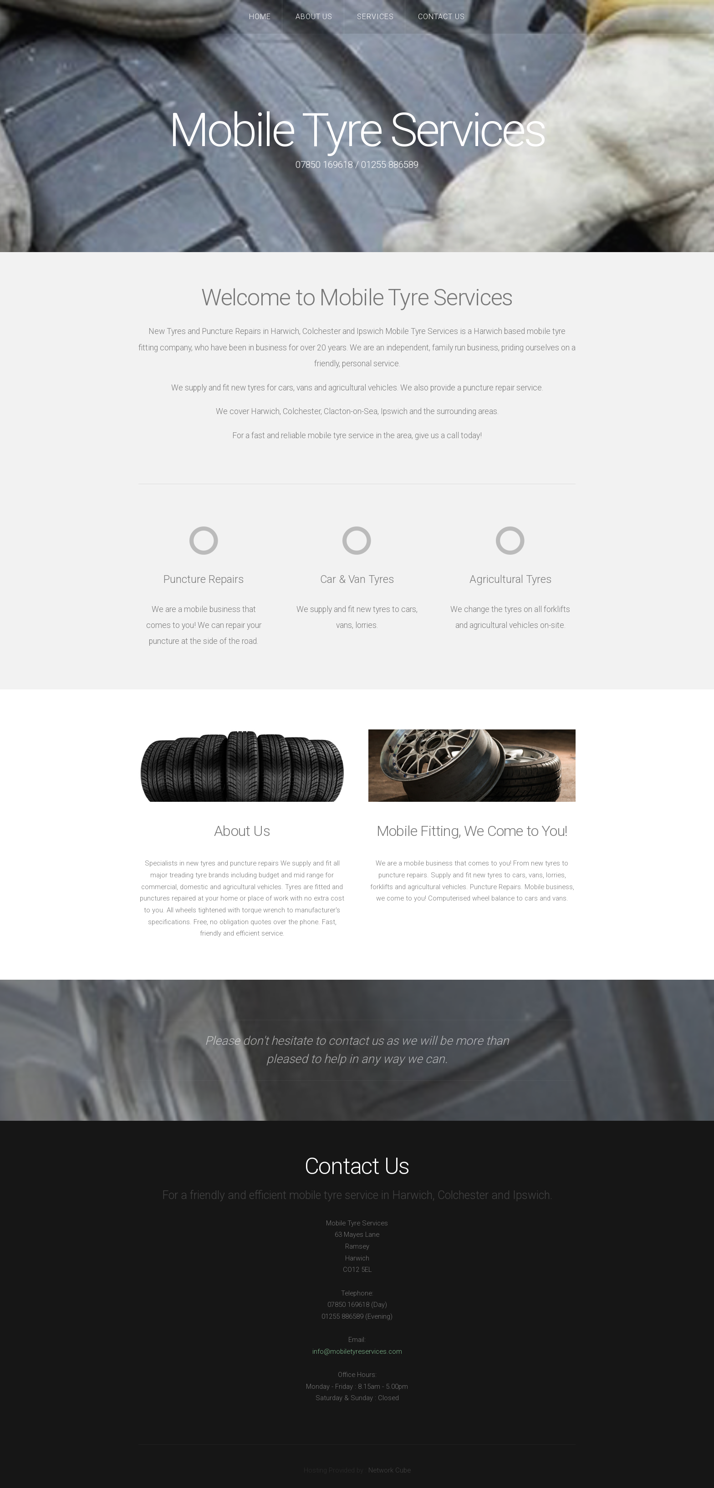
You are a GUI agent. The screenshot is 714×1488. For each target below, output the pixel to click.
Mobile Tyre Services (357, 130)
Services (375, 16)
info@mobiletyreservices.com (357, 1351)
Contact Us (441, 16)
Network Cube (389, 1470)
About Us (314, 16)
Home (260, 16)
